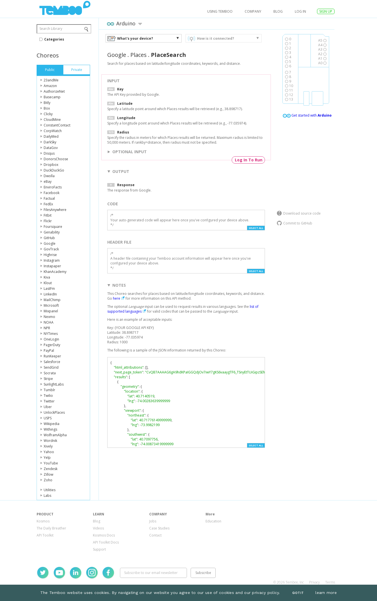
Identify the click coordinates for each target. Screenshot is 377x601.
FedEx (48, 204)
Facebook (51, 192)
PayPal (49, 350)
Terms (330, 582)
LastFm (49, 288)
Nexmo (49, 316)
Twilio (48, 395)
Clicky (48, 114)
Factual (49, 198)
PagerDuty (52, 344)
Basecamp (52, 97)
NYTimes (51, 333)
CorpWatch (53, 130)
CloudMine (52, 119)
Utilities (49, 490)
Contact (155, 535)
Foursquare (53, 226)
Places (138, 55)
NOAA (48, 322)
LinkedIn (50, 294)
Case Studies (159, 528)
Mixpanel (51, 311)
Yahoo (49, 451)
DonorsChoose (56, 159)
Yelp (47, 457)
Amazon (50, 85)
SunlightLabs (54, 384)
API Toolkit (45, 535)
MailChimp (52, 299)
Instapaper (52, 266)
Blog (278, 11)
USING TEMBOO (220, 11)
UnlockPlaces (54, 412)
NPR (47, 328)
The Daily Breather (51, 528)
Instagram (52, 260)
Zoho (48, 480)
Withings (50, 429)
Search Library (50, 28)
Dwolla (49, 175)
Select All (256, 228)
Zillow (48, 474)
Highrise (50, 254)
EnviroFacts (53, 187)
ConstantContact (57, 125)
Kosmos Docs (104, 535)
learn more (326, 592)
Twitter (49, 401)
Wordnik (50, 440)
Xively (48, 446)
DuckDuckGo (54, 170)
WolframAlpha (55, 435)
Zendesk (50, 468)
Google (49, 243)
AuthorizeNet (54, 91)
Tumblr (49, 390)
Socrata (50, 373)
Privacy (314, 582)
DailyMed (51, 136)
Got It (298, 593)
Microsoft (51, 305)
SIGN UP (325, 11)
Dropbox (51, 164)
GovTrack (51, 249)
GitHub (49, 237)
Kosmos (43, 521)
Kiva (47, 277)
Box (47, 108)
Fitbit (48, 215)
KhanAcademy (55, 271)
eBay (48, 181)
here (116, 298)
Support (99, 549)
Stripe (48, 378)
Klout (48, 283)
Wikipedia (51, 423)
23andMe (51, 80)
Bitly (47, 102)
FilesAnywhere (55, 209)
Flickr (48, 221)
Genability (52, 232)
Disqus (49, 153)
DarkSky (50, 142)
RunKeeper (52, 356)
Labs (47, 495)
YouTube (51, 463)
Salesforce (52, 361)
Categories (54, 39)
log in (300, 11)
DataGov (51, 147)
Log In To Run (248, 160)
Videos (98, 528)
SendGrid (51, 367)
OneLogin (51, 339)
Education (213, 521)
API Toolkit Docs (106, 542)
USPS (48, 418)
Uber (48, 406)
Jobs (152, 521)
